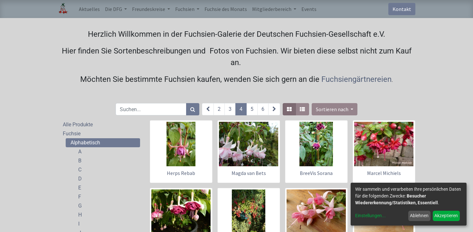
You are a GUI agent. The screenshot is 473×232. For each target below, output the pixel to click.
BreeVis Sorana (316, 173)
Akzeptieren (446, 215)
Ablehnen (419, 215)
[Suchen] (192, 109)
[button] (334, 109)
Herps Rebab (181, 173)
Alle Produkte (78, 124)
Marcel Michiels (384, 173)
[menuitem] (89, 9)
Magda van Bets (249, 173)
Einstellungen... (370, 215)
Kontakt (402, 9)
